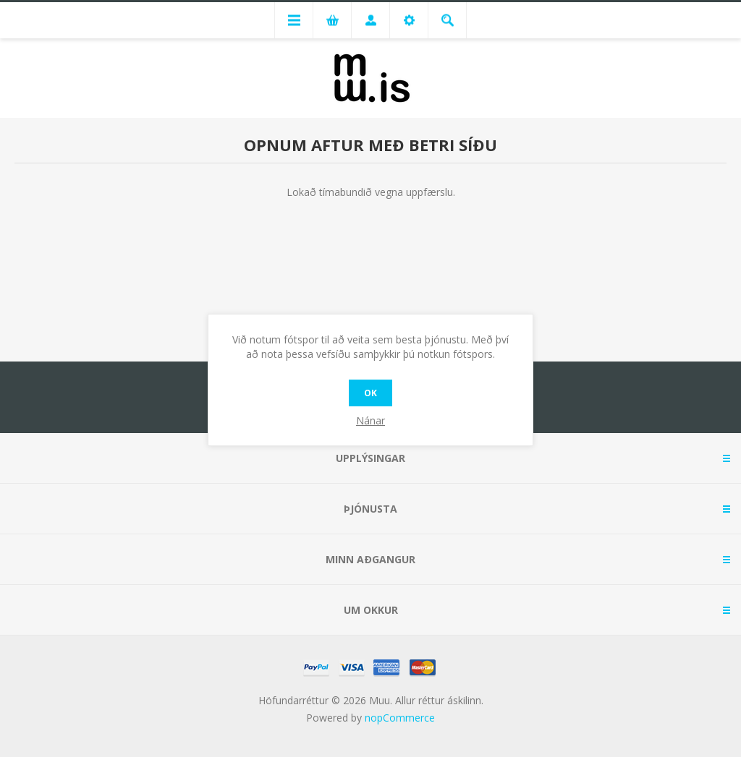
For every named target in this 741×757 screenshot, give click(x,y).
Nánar (370, 420)
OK (370, 393)
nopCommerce (400, 717)
